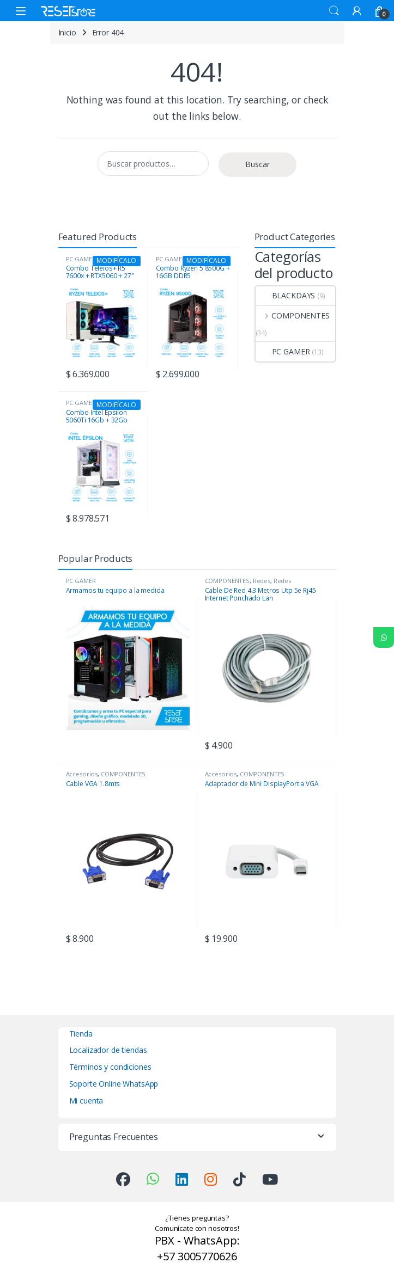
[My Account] (357, 10)
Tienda (81, 1033)
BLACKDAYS (286, 295)
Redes (261, 581)
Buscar (257, 164)
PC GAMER (283, 351)
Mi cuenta (86, 1100)
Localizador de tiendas (108, 1050)
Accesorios (82, 774)
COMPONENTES (293, 315)
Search (334, 11)
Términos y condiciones (110, 1067)
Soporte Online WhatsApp (114, 1083)
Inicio (67, 32)
